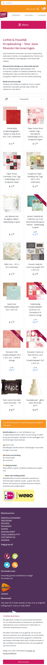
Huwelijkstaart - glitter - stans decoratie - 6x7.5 (35, 403)
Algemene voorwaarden (10, 517)
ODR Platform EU (8, 537)
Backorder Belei (7, 531)
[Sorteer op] (23, 99)
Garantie (4, 528)
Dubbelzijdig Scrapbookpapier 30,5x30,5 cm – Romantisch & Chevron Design (35, 309)
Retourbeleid (6, 526)
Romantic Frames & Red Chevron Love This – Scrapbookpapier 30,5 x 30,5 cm (35, 357)
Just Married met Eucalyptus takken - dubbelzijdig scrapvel (11, 219)
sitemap (4, 660)
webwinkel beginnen (19, 660)
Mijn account (32, 8)
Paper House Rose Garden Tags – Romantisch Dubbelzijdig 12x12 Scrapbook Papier (35, 134)
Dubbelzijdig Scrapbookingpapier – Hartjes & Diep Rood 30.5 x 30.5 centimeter (12, 132)
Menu (24, 24)
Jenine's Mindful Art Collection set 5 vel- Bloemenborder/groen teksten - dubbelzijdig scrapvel (35, 222)
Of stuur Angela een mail (11, 647)
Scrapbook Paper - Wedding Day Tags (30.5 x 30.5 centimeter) (35, 178)
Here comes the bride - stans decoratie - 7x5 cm (12, 403)
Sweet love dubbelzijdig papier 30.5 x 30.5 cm (11, 307)
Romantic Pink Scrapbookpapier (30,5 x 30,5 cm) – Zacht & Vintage (12, 356)
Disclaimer (5, 540)
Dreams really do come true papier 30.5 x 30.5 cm (35, 267)
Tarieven (4, 593)
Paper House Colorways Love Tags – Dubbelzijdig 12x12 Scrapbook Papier (12, 178)
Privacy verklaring (8, 534)
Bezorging (5, 523)
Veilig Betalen (6, 520)
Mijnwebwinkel (41, 660)
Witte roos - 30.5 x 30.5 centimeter (11, 265)
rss (9, 660)
